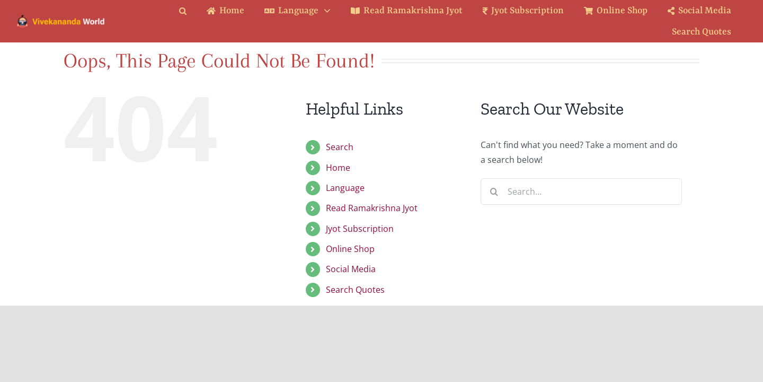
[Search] (494, 191)
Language (345, 188)
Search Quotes (355, 290)
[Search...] (581, 191)
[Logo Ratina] (61, 18)
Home (338, 167)
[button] (190, 11)
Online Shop (350, 249)
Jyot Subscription (360, 229)
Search (339, 147)
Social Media (351, 269)
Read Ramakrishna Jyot (372, 208)
